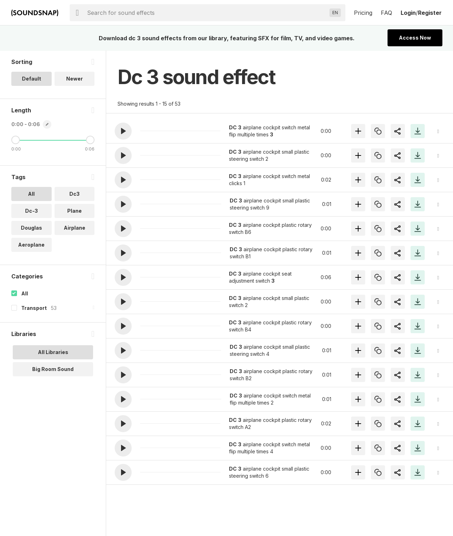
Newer (74, 79)
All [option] (31, 194)
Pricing (363, 12)
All (24, 294)
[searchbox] (207, 12)
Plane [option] (74, 211)
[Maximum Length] (90, 140)
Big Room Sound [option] (53, 369)
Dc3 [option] (74, 194)
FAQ (386, 12)
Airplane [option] (74, 228)
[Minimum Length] (15, 140)
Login (408, 12)
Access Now (415, 38)
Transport (34, 308)
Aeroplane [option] (31, 245)
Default (31, 79)
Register (430, 12)
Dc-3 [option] (31, 211)
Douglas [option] (31, 228)
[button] (123, 131)
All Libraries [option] (53, 352)
